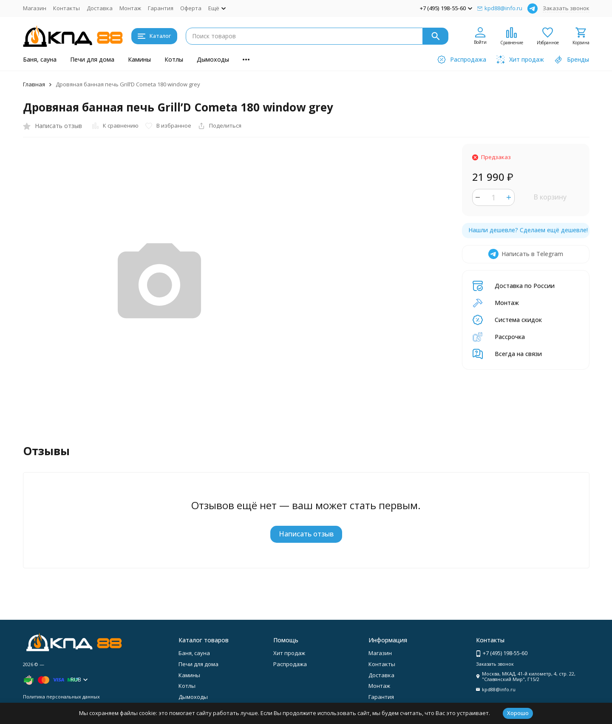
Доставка (100, 8)
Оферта (190, 8)
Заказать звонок (566, 8)
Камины (139, 59)
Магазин (34, 8)
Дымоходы (213, 59)
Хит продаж (289, 653)
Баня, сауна (40, 59)
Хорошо (518, 713)
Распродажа (290, 664)
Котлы (173, 59)
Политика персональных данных (61, 696)
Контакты (66, 8)
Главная (34, 84)
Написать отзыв (306, 534)
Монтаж (130, 8)
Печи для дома (92, 59)
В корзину (550, 197)
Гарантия (160, 8)
